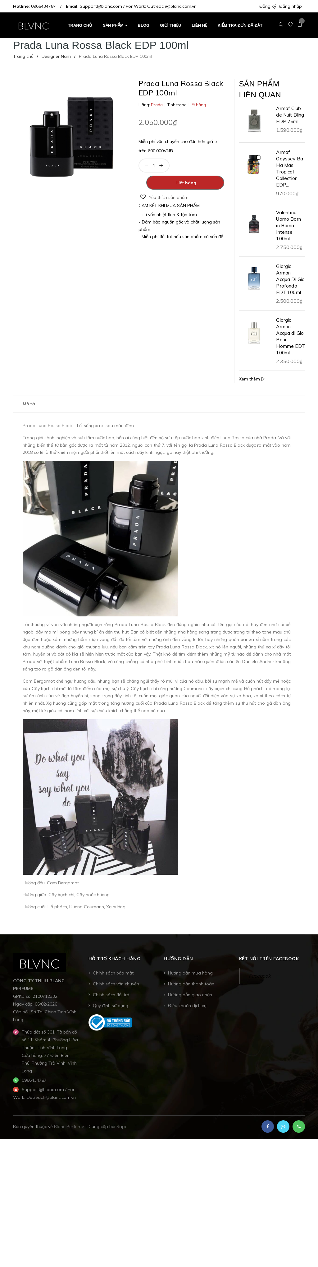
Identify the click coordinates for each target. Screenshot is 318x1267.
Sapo (122, 1132)
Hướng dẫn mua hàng (190, 978)
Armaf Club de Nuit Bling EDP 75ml (290, 120)
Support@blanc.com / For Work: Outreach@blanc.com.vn (138, 6)
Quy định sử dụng (110, 1011)
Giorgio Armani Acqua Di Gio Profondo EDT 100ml (290, 285)
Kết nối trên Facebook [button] (269, 964)
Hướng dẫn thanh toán (191, 989)
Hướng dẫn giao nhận (190, 1000)
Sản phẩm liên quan (265, 92)
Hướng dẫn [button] (178, 964)
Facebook (259, 981)
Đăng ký (267, 6)
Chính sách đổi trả (111, 1000)
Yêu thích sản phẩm (164, 197)
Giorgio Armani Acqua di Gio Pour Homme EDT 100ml (290, 341)
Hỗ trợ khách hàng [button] (115, 964)
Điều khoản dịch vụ (187, 1011)
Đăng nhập (290, 6)
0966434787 (43, 6)
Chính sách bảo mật (113, 978)
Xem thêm (252, 384)
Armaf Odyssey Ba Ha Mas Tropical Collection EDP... (289, 173)
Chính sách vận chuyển (116, 989)
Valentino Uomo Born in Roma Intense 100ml (288, 231)
